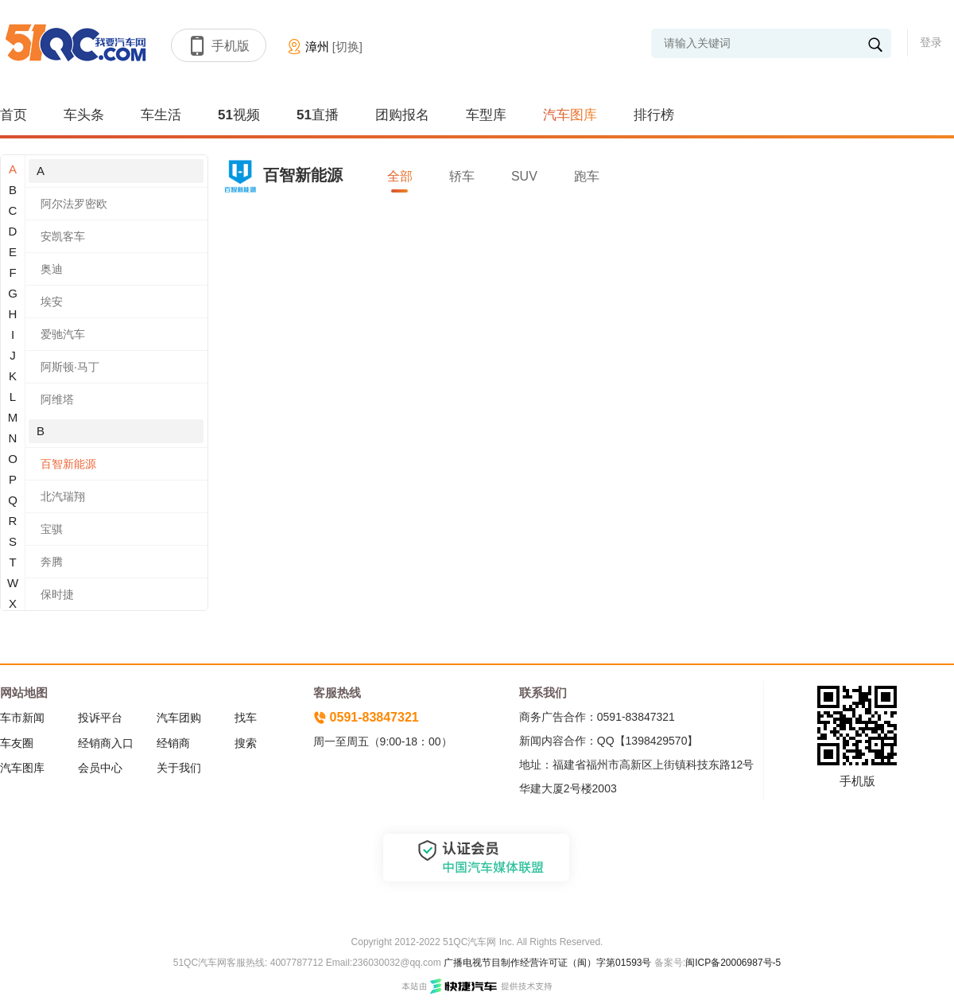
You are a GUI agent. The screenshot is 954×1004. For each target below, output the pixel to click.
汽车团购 (179, 717)
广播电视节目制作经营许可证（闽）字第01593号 (547, 962)
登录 (931, 42)
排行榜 (654, 115)
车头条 (84, 115)
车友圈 (16, 743)
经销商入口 (106, 743)
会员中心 (100, 767)
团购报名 (402, 115)
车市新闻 (22, 717)
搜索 (246, 743)
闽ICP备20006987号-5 (733, 962)
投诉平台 (100, 717)
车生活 (161, 115)
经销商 (173, 743)
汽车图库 (570, 115)
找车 (246, 717)
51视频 (239, 115)
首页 (13, 115)
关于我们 (179, 767)
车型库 (486, 115)
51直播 (318, 115)
